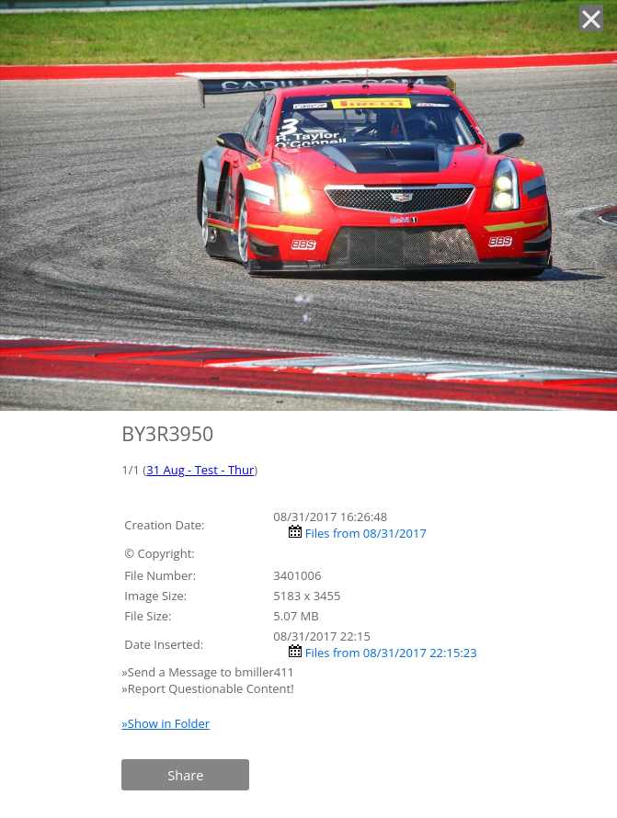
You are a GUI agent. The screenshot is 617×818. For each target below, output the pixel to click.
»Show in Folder (165, 723)
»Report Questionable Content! (207, 688)
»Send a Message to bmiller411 (209, 672)
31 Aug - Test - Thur (200, 469)
